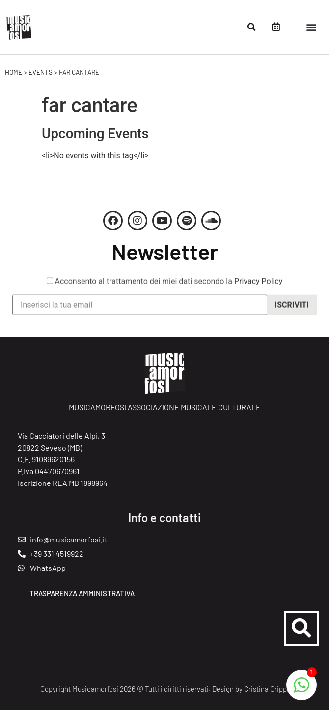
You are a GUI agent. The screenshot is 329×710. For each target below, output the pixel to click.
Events (40, 72)
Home (13, 72)
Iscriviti (292, 311)
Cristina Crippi (266, 688)
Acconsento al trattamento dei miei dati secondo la (165, 288)
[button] (251, 27)
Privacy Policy (258, 287)
